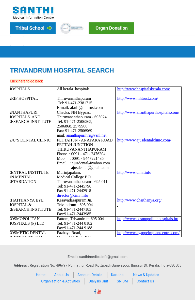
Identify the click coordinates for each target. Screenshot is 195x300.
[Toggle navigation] (17, 41)
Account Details (89, 275)
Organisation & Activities (60, 281)
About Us (61, 275)
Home (40, 275)
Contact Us (145, 281)
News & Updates (146, 275)
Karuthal (117, 275)
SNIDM (122, 281)
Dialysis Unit (98, 281)
